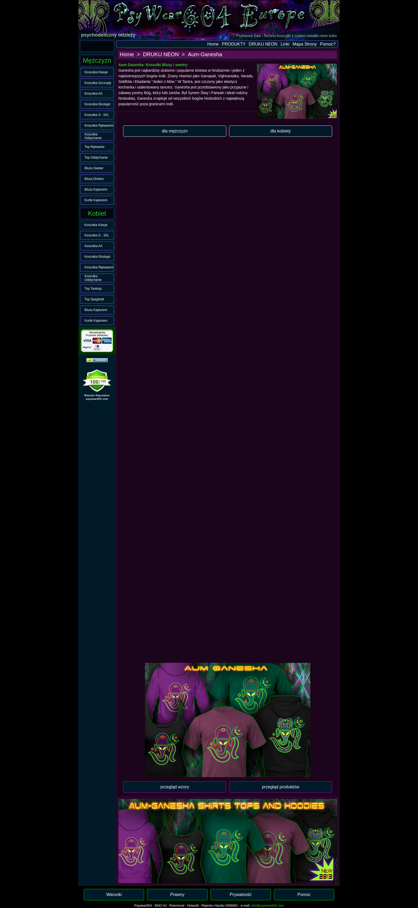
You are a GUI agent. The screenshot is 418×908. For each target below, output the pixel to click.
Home (213, 44)
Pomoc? (328, 44)
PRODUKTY (234, 44)
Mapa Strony (305, 44)
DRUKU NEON (263, 44)
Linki (285, 44)
